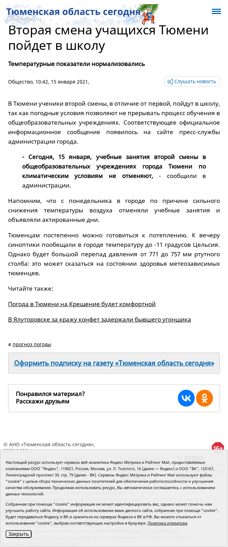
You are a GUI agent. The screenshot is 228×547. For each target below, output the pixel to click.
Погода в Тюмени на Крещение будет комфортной (82, 304)
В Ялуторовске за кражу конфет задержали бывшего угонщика (99, 319)
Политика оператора (167, 523)
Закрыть (18, 533)
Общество (20, 81)
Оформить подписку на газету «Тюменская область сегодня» (114, 363)
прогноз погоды (32, 344)
